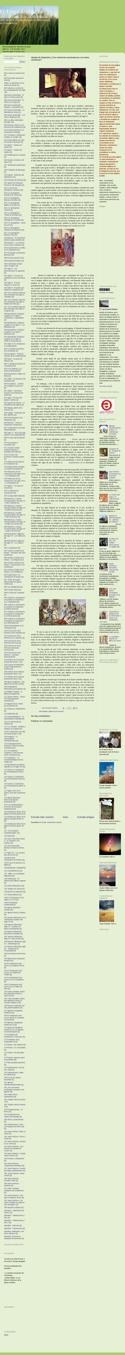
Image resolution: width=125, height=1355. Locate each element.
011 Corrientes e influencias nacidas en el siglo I (14, 136)
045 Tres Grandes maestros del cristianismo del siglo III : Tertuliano (14, 295)
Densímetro (87, 392)
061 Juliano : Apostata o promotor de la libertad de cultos (13, 393)
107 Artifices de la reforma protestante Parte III (14, 678)
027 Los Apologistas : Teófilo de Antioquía (12, 214)
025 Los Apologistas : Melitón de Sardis (12, 204)
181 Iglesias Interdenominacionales (12, 1083)
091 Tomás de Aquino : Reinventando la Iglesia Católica (12, 582)
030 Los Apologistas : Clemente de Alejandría (12, 229)
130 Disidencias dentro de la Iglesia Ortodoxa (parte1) (14, 813)
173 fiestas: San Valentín (13, 1045)
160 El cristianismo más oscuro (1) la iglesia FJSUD (14, 965)
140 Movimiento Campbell (13, 868)
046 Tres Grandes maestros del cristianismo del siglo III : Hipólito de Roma (14, 302)
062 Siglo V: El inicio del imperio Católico (13, 399)
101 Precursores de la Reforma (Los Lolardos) (13, 637)
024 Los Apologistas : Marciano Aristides (12, 199)
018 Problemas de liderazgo (14, 170)
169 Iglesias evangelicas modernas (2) (13, 1024)
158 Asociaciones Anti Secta (14, 954)
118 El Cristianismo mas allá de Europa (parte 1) (14, 733)
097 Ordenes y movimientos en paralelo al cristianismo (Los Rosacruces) (14, 614)
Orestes (72, 439)
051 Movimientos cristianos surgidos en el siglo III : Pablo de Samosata (14, 339)
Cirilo (36, 513)
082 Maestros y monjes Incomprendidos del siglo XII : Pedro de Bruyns (14, 515)
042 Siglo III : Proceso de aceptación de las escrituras (14, 277)
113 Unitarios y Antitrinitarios (14, 709)
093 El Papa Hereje (11, 590)
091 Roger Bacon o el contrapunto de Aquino (12, 576)
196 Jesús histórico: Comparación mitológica (13, 1165)
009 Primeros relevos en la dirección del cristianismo (14, 126)
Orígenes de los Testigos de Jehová (114, 451)
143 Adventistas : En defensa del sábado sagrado (15, 880)
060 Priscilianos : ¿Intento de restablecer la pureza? (13, 385)
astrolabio (45, 389)
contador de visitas (106, 292)
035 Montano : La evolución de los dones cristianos (14, 244)
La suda (36, 116)
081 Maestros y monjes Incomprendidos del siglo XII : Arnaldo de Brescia (14, 508)
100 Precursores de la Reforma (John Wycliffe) (13, 632)
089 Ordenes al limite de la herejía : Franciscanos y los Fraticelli (14, 565)
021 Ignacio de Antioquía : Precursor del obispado (14, 184)
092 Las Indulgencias (12, 587)
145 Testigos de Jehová (13, 889)
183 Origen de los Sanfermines (10, 1095)
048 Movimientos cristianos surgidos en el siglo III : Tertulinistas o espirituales (14, 316)
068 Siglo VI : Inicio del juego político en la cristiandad (15, 434)
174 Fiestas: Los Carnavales (15, 1048)
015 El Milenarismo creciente (14, 155)
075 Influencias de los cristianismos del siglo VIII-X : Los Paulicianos (14, 474)
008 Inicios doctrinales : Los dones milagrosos (14, 116)
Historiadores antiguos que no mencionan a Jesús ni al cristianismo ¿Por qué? (110, 617)
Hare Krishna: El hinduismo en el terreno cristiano (115, 475)
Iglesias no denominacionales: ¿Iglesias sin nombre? (115, 519)
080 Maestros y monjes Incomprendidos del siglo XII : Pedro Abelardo (14, 501)
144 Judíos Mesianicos (12, 886)
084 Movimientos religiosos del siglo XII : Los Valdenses (14, 535)
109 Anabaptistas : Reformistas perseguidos (13, 688)
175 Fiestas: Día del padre (14, 1053)
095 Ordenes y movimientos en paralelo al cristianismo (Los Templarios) (14, 600)
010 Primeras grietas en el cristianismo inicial (14, 131)
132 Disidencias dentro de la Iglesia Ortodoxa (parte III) (14, 825)
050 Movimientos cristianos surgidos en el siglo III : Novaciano (14, 332)
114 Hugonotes (9, 714)
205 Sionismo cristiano (12, 1207)
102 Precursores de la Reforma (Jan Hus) (12, 642)
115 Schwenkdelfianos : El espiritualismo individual (14, 718)
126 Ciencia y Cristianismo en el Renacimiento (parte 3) (14, 785)
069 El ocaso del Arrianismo (14, 438)
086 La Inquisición (11, 548)
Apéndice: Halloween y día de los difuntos (14, 1232)
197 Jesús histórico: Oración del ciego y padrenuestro (14, 1169)
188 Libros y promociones (13, 1119)
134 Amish (8, 836)
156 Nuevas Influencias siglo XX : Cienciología (15, 942)
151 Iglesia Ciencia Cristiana (14, 913)
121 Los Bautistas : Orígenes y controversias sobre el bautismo (13, 753)
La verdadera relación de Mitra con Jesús (115, 639)
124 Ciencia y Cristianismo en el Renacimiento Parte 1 (14, 771)
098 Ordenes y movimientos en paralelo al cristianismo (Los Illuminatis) (14, 621)
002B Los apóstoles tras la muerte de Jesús (14, 84)
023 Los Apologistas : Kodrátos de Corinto (12, 194)
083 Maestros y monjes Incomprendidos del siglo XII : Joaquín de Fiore (14, 529)
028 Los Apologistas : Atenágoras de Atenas (12, 219)
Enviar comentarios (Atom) (51, 822)
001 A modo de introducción (14, 73)
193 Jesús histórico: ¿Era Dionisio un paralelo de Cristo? (13, 1149)
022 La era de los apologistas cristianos (12, 189)
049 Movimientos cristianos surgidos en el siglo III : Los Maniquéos (14, 325)
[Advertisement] (62, 795)
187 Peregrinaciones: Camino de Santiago (12, 1115)
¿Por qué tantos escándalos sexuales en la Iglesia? (114, 593)
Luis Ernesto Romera (109, 309)
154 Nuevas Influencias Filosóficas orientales (13, 933)
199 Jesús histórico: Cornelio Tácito (11, 1179)
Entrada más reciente (42, 817)
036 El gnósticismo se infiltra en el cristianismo (14, 249)
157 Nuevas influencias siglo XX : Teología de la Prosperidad (15, 949)
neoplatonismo (73, 463)
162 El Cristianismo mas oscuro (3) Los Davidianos (14, 979)
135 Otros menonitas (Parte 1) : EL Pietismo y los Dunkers (14, 841)
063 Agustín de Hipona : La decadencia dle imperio (14, 404)
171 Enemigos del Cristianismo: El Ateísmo (13, 1036)
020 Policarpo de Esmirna (13, 180)
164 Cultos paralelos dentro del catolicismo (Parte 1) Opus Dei (14, 994)
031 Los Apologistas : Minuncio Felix (12, 234)
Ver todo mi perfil (105, 386)
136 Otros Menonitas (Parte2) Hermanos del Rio (14, 847)
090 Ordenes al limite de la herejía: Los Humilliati (14, 571)
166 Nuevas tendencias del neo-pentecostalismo (14, 1007)
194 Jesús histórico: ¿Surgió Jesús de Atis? (14, 1154)
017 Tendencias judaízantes (14, 165)
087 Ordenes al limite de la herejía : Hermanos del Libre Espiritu (14, 553)
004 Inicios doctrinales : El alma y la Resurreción (14, 96)
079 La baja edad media (13, 496)
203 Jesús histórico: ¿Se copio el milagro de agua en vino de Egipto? (14, 1203)
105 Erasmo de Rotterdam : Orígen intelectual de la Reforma (14, 667)
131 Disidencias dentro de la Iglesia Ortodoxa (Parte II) (14, 818)
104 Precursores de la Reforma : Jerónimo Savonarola (12, 655)
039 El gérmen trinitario (12, 261)
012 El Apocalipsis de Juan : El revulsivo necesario (14, 141)
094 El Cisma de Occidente (14, 593)
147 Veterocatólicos (11, 895)
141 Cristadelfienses (12, 871)
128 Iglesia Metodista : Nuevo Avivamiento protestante (12, 800)
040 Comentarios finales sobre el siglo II (13, 265)
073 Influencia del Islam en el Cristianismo (14, 463)
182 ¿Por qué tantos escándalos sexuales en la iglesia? (14, 1090)
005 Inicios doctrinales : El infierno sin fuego (14, 101)
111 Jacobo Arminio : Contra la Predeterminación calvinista (14, 699)
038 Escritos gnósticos (12, 258)
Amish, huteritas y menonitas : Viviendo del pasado (113, 568)
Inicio (65, 817)
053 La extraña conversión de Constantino (14, 350)
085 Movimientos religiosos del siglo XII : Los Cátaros (14, 542)
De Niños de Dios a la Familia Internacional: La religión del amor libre (109, 544)
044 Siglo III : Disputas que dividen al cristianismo (14, 289)
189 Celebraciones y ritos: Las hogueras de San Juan (14, 1125)
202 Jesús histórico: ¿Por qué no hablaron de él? (13, 1196)
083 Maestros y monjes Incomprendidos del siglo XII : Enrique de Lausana (14, 522)
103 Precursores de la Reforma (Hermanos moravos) (12, 648)
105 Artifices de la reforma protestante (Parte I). (14, 661)
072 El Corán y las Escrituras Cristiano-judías (14, 456)
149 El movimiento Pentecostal (11, 904)
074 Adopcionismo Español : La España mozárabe (14, 468)
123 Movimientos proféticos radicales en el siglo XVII (14, 766)
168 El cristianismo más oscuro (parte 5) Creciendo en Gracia (14, 1018)
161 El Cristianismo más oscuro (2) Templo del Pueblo (13, 973)
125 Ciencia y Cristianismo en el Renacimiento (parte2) (14, 778)
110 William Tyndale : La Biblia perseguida (13, 693)
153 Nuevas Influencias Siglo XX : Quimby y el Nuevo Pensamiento (13, 927)
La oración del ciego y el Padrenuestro (114, 497)
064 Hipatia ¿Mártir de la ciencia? (51, 711)
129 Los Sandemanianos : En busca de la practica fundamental (14, 807)
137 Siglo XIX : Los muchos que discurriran (14, 854)
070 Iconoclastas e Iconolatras (11, 444)
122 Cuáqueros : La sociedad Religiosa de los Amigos (13, 760)
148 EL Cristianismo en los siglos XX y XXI (14, 899)
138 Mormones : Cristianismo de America (13, 859)
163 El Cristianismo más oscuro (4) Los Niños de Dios (13, 987)
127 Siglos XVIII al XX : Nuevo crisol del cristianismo (14, 792)
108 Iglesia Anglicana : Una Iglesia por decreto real (14, 683)
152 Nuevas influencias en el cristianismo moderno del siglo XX (15, 920)
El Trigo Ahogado (21, 11)
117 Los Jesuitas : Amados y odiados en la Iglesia (15, 728)
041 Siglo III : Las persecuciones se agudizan (14, 270)
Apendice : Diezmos (11, 1225)
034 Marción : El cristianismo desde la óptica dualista (14, 239)
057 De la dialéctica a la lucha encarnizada (13, 370)
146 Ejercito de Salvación (13, 892)
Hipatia (75, 114)
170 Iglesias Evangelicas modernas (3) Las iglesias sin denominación (14, 1030)
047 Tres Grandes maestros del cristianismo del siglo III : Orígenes (14, 309)
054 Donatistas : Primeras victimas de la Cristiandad (13, 355)
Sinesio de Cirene (64, 156)
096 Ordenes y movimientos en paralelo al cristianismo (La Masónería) (14, 607)
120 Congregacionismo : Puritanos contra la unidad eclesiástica (14, 746)
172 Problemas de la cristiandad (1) (11, 1041)
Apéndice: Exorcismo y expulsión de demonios (12, 1237)
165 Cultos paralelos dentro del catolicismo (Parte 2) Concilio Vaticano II (14, 1001)
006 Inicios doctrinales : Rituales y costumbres (13, 106)
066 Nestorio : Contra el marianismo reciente (13, 424)
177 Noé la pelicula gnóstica (14, 1062)
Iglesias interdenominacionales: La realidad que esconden (115, 430)
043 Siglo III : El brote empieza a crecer (12, 284)
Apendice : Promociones (13, 1228)
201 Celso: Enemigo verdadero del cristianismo (14, 1189)
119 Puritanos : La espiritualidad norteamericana (11, 739)
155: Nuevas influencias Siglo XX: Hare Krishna (13, 938)
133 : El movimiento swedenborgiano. (11, 832)
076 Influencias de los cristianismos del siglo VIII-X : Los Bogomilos (14, 481)
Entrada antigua (85, 817)
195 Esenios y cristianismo (14, 1158)
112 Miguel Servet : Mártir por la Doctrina (13, 705)
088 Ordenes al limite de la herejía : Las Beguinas (14, 559)
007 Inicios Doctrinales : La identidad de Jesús (14, 111)
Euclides (46, 170)
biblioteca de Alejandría (84, 134)
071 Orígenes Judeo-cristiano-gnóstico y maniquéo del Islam (12, 450)
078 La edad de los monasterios (11, 492)
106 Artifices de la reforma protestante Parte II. (14, 673)
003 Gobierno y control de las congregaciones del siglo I (14, 90)
